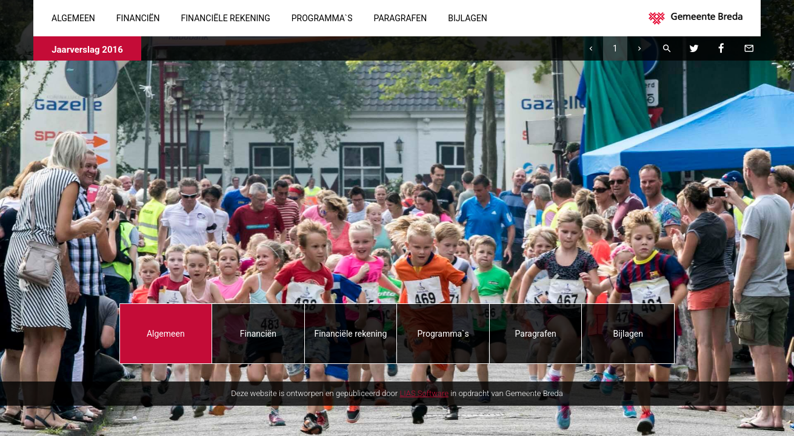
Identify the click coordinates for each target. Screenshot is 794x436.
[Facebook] (721, 48)
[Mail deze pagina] (748, 48)
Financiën (138, 18)
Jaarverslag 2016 (87, 49)
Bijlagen (467, 18)
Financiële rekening (225, 18)
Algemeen (73, 18)
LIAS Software (424, 393)
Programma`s (322, 18)
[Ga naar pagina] (615, 48)
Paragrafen (400, 18)
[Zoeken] (667, 48)
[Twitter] (694, 48)
